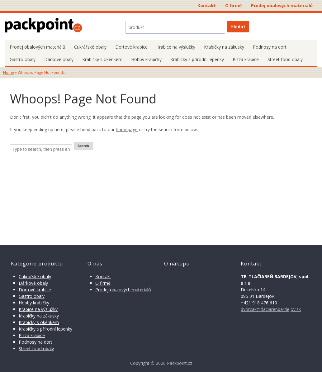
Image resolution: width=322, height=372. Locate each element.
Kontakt (206, 5)
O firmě (233, 5)
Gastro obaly (23, 59)
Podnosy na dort (269, 47)
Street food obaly (285, 59)
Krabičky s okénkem (102, 59)
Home (8, 72)
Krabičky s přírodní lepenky (197, 59)
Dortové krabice (131, 47)
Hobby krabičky (146, 59)
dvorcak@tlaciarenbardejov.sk (271, 309)
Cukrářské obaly (90, 47)
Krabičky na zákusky (224, 47)
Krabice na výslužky (175, 47)
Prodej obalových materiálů (282, 5)
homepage (127, 129)
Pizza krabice (246, 59)
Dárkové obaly (58, 59)
